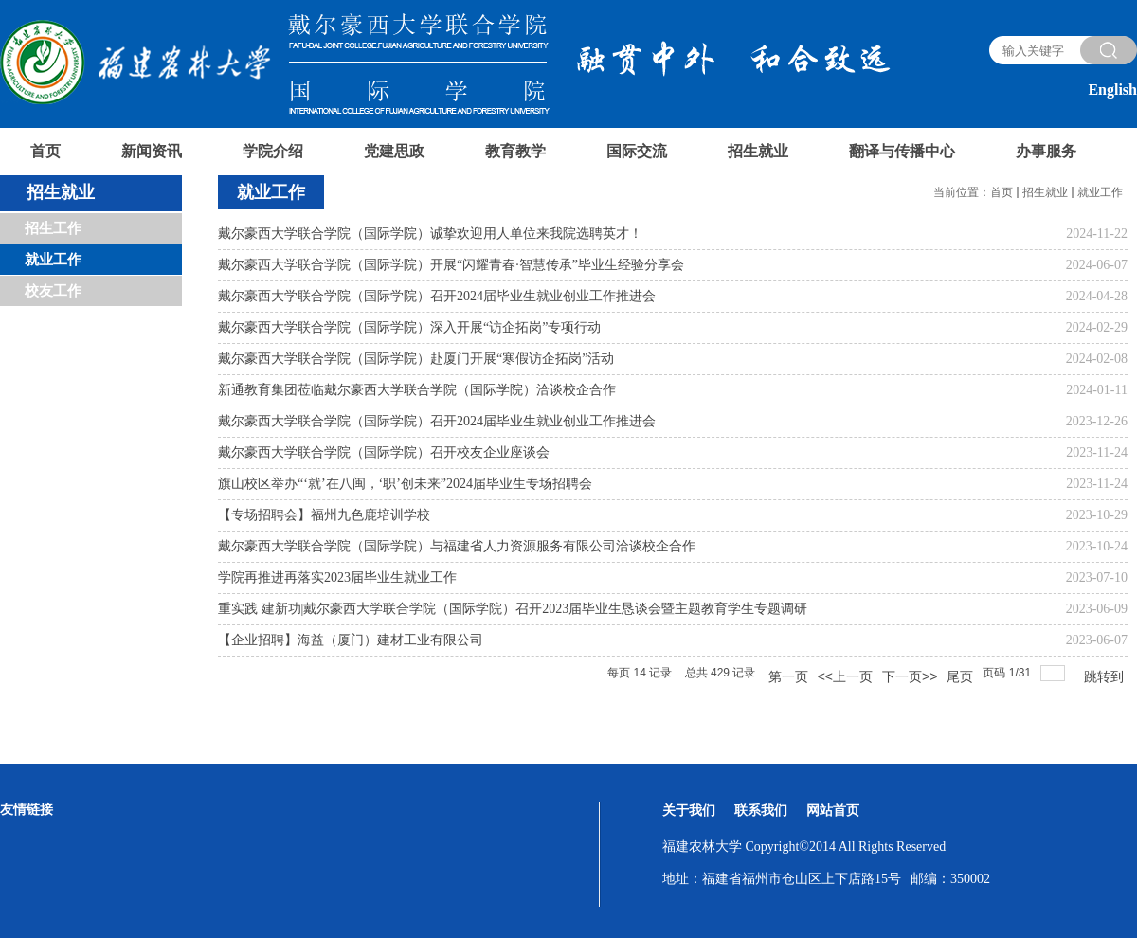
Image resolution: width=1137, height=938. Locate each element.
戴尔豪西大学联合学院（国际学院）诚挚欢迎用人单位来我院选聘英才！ (430, 233)
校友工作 (53, 290)
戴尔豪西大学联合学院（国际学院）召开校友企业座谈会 (384, 452)
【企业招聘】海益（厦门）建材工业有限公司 (350, 640)
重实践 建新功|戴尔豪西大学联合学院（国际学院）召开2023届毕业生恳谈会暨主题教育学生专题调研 (512, 609)
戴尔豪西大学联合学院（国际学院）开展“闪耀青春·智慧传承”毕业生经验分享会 (451, 265)
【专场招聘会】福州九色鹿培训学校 (324, 515)
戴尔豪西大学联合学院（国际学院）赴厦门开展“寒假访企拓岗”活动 (416, 359)
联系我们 (760, 810)
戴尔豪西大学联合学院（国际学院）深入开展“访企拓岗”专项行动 (409, 327)
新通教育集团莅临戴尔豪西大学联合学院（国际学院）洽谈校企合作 (417, 390)
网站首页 (832, 810)
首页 (1001, 192)
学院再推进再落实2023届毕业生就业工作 (337, 577)
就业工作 (53, 259)
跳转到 (1106, 676)
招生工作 (53, 228)
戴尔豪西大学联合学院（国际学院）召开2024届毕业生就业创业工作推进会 (437, 296)
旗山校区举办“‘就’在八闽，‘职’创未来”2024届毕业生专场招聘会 (405, 484)
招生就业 (1045, 192)
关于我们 (688, 810)
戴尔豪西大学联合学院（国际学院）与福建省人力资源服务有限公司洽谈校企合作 (456, 546)
